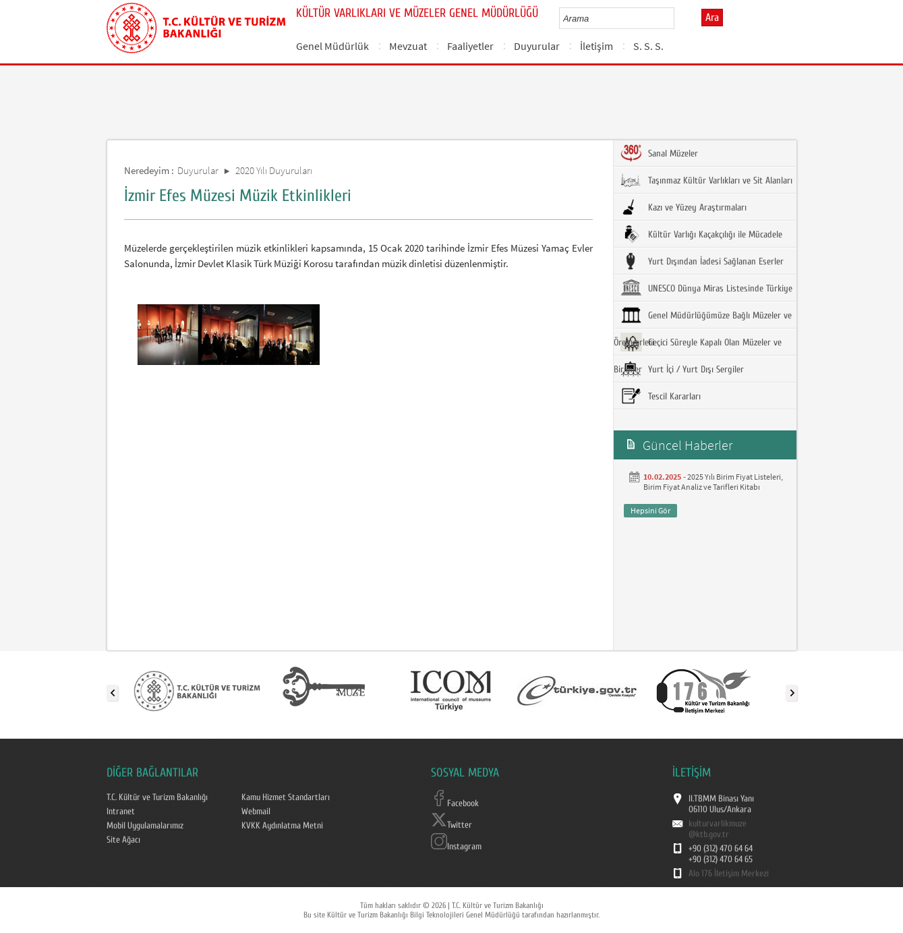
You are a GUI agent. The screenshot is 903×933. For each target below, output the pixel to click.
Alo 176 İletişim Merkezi (729, 873)
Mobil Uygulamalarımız (145, 825)
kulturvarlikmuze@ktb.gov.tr (718, 829)
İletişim (596, 46)
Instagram (456, 846)
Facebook (455, 803)
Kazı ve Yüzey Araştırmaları (683, 207)
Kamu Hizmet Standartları (285, 797)
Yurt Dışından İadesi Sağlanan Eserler (702, 261)
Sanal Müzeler (659, 153)
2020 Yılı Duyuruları (273, 170)
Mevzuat (408, 46)
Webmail (255, 811)
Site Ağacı (123, 840)
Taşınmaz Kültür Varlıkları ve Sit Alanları (706, 180)
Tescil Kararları (660, 396)
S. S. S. (648, 46)
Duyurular (537, 46)
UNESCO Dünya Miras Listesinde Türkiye (706, 288)
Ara (712, 17)
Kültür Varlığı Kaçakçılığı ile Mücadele (701, 234)
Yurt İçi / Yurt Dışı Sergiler (682, 369)
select (678, 18)
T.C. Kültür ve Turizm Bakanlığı (157, 797)
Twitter (451, 825)
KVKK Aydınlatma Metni (282, 825)
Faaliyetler (470, 46)
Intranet (121, 811)
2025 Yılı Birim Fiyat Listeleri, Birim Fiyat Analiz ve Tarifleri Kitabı (713, 482)
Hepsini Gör (650, 510)
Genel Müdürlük (332, 46)
